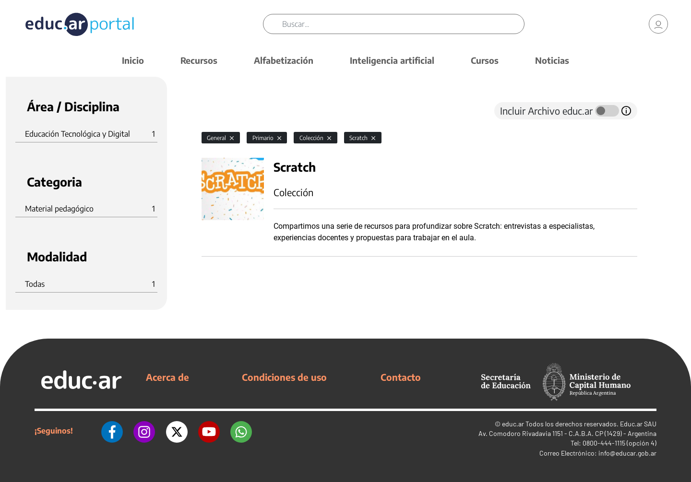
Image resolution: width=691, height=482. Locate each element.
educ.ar (513, 424)
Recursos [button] (198, 60)
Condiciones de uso (284, 377)
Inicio (133, 60)
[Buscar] (403, 24)
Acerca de (167, 377)
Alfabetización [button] (283, 60)
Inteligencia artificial (392, 60)
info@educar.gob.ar (627, 453)
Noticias (552, 60)
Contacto (401, 377)
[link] (658, 24)
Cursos (485, 60)
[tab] (220, 111)
